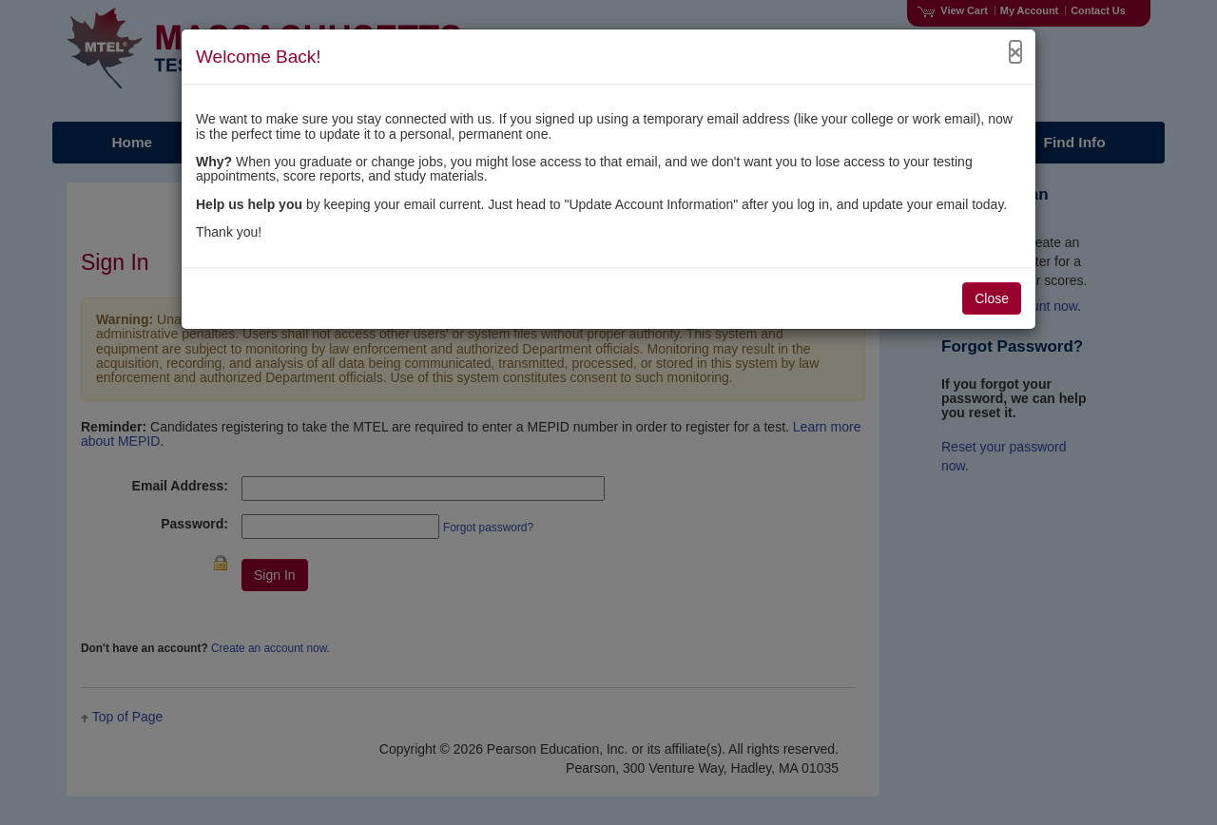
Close (992, 298)
